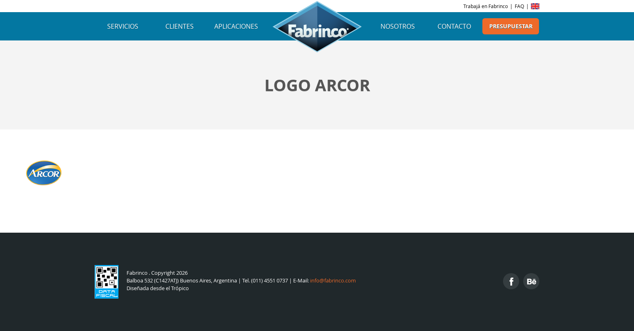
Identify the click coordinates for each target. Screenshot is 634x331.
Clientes (179, 26)
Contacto (454, 26)
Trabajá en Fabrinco (485, 6)
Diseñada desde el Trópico (158, 288)
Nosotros (397, 26)
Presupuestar (511, 26)
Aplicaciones (236, 26)
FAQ (519, 6)
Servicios (122, 26)
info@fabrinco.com (333, 280)
